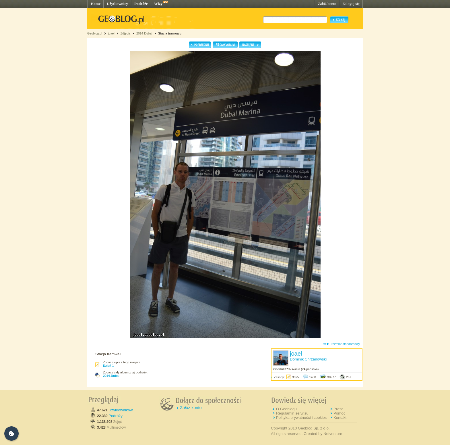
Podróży (115, 416)
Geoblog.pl (94, 33)
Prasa (338, 409)
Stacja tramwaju (169, 33)
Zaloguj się (351, 3)
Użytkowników (120, 410)
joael (111, 33)
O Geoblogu (286, 409)
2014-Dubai (144, 33)
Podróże (141, 3)
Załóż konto (327, 3)
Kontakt (339, 417)
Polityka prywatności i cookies (301, 417)
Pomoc (339, 413)
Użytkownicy (117, 3)
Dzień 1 (108, 365)
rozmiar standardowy (345, 344)
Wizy (158, 3)
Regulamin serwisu (292, 413)
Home (95, 3)
